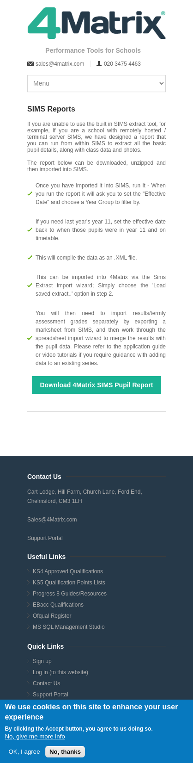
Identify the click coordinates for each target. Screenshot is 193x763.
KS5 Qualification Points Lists (69, 582)
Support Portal (45, 538)
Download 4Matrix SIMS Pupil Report (96, 385)
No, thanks (65, 751)
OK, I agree (24, 751)
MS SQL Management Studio (69, 627)
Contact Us (46, 683)
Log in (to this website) (60, 672)
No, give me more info (35, 736)
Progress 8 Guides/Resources (70, 593)
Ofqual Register (52, 616)
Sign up (42, 661)
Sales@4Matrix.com (52, 519)
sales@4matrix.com (60, 64)
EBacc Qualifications (58, 605)
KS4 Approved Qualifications (68, 571)
